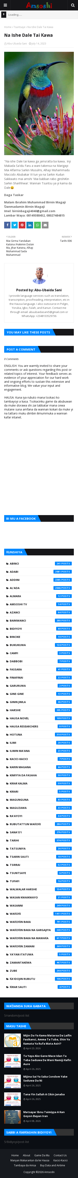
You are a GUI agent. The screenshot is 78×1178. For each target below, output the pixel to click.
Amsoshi (49, 1172)
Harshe (41, 710)
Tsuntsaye (19, 27)
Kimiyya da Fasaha (41, 775)
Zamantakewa (41, 962)
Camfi (41, 653)
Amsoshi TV (41, 604)
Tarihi (41, 840)
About (26, 1155)
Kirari (41, 791)
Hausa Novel (41, 718)
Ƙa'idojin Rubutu (41, 979)
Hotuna (41, 734)
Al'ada (41, 588)
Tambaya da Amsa (25, 1165)
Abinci (41, 563)
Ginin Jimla (41, 702)
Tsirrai (41, 865)
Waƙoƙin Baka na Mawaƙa (41, 938)
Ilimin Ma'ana (41, 751)
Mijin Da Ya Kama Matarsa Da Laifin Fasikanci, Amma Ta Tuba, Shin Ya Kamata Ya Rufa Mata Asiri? (47, 1039)
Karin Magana (41, 767)
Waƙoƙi (41, 914)
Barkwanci (41, 620)
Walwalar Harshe (41, 889)
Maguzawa (41, 808)
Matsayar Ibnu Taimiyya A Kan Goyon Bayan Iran (44, 1114)
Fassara (41, 669)
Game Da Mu (42, 1155)
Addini (41, 580)
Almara (41, 596)
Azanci (41, 612)
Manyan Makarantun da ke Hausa (29, 1160)
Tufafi (41, 881)
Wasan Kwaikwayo (41, 897)
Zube (41, 971)
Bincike (41, 637)
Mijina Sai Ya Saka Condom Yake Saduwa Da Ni (45, 1079)
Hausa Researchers (41, 726)
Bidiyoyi (41, 629)
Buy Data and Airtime (52, 1165)
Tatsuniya (41, 848)
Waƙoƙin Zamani (41, 946)
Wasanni (41, 905)
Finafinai (41, 677)
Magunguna (41, 800)
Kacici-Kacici (41, 759)
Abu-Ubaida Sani (17, 43)
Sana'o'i (41, 832)
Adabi (41, 572)
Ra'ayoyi (41, 816)
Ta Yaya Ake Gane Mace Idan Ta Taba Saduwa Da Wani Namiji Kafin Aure (47, 1060)
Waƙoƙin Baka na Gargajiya (41, 930)
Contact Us (60, 1155)
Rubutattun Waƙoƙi (41, 824)
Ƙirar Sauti (41, 987)
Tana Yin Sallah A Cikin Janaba (44, 1094)
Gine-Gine (41, 694)
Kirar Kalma (41, 783)
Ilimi (41, 743)
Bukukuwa (41, 645)
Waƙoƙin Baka (41, 922)
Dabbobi (41, 661)
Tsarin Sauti (41, 857)
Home (7, 27)
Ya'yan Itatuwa (41, 954)
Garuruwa (41, 686)
